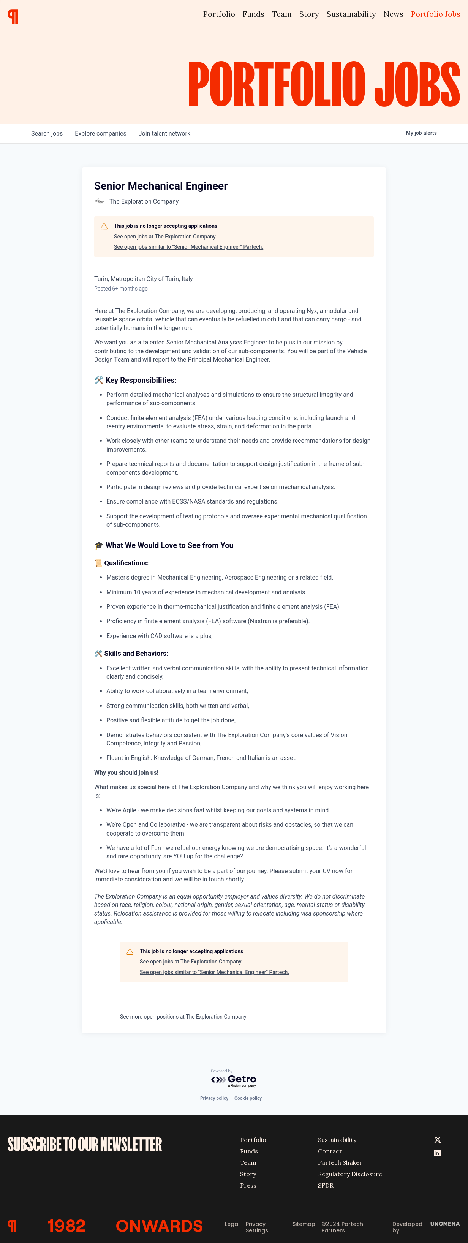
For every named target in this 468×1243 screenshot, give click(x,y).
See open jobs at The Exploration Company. (165, 237)
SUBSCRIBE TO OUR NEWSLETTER (85, 1144)
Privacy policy (214, 1098)
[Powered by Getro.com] (234, 1078)
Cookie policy (248, 1098)
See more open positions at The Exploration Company (183, 1017)
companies (100, 133)
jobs (47, 133)
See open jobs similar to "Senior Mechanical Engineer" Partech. (188, 247)
